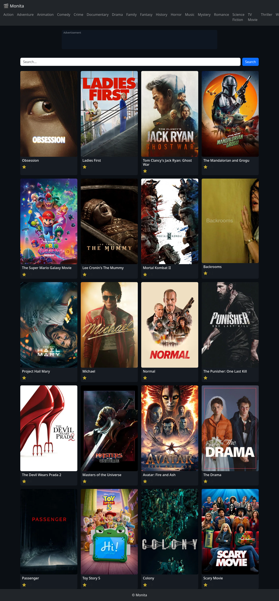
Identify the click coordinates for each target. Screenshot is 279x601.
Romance (221, 14)
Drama (117, 14)
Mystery (204, 14)
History (161, 14)
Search (250, 61)
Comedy (63, 14)
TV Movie (252, 17)
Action (8, 14)
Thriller (266, 14)
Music (189, 14)
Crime (78, 14)
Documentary (98, 14)
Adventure (25, 14)
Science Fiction (238, 17)
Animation (45, 14)
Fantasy (146, 14)
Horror (176, 14)
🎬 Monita (13, 6)
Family (131, 14)
